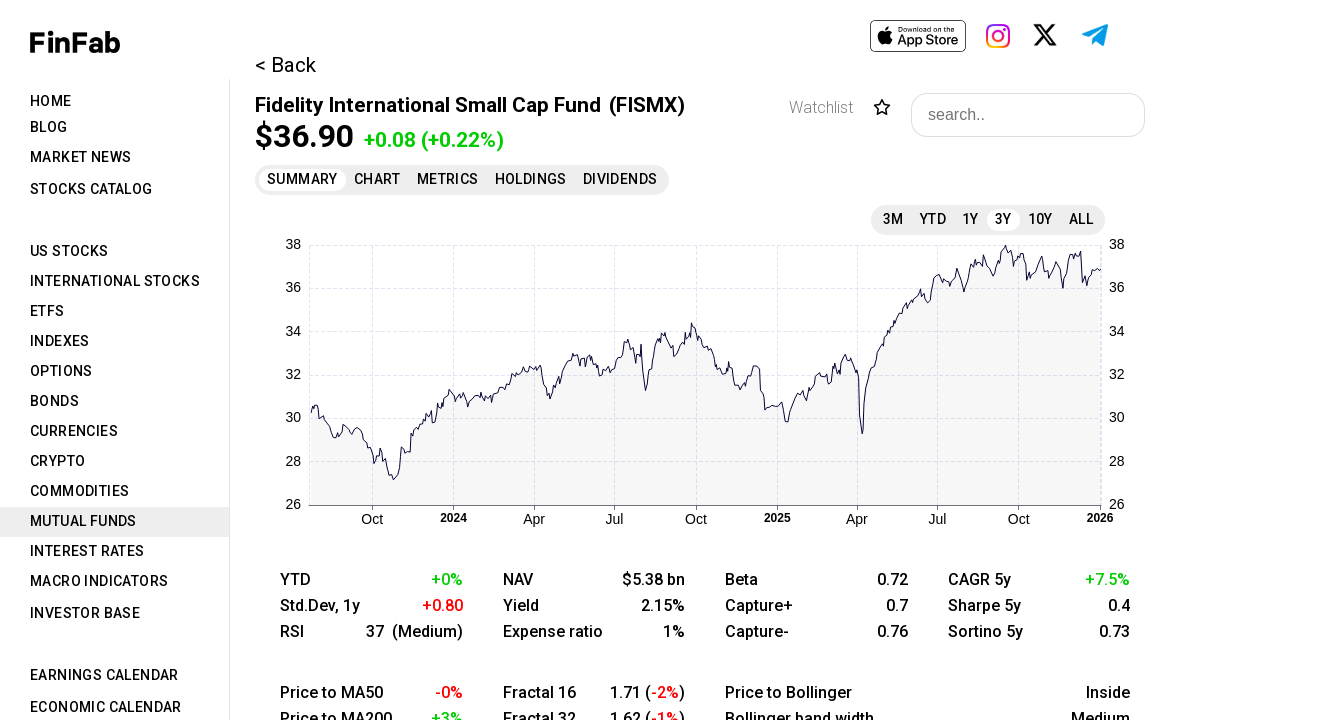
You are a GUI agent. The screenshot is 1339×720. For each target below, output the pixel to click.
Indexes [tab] (60, 341)
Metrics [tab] (448, 179)
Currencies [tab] (74, 431)
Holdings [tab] (531, 179)
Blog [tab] (49, 127)
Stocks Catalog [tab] (91, 189)
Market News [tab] (80, 157)
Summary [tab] (302, 179)
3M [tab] (893, 219)
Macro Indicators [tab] (99, 581)
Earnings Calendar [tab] (104, 675)
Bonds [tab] (54, 401)
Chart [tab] (377, 179)
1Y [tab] (970, 219)
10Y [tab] (1040, 219)
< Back (285, 65)
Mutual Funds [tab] (83, 521)
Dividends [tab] (620, 179)
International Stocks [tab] (115, 281)
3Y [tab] (1003, 219)
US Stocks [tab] (69, 251)
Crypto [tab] (57, 461)
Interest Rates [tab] (87, 551)
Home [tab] (51, 101)
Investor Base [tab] (85, 613)
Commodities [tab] (79, 491)
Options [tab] (61, 371)
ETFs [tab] (47, 311)
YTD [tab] (933, 219)
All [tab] (1081, 219)
